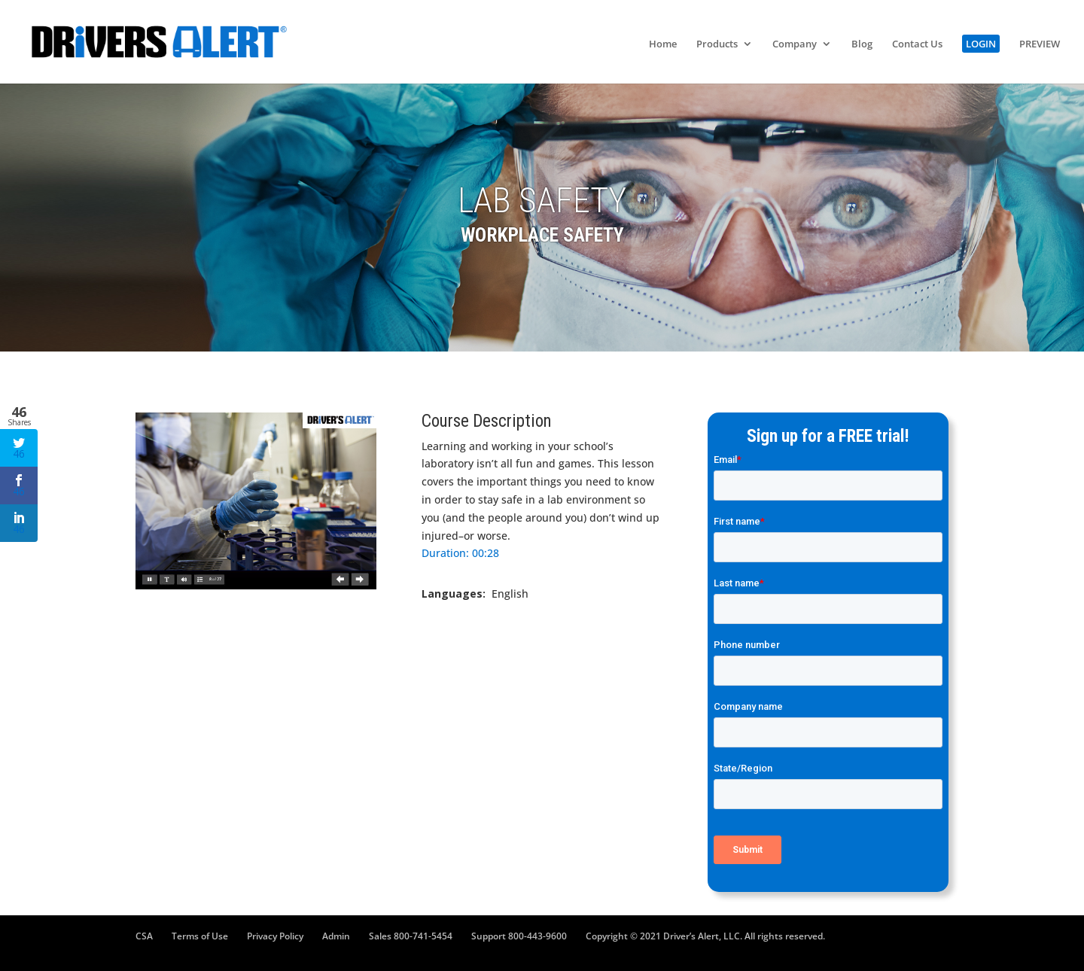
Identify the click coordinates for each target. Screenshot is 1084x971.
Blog (861, 44)
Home (663, 44)
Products (717, 44)
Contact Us (917, 44)
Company (794, 44)
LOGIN (981, 43)
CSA (144, 936)
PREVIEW (1039, 44)
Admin (336, 936)
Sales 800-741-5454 (410, 936)
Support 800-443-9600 (519, 936)
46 (19, 449)
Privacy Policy (275, 936)
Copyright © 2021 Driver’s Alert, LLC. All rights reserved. (705, 936)
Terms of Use (200, 936)
